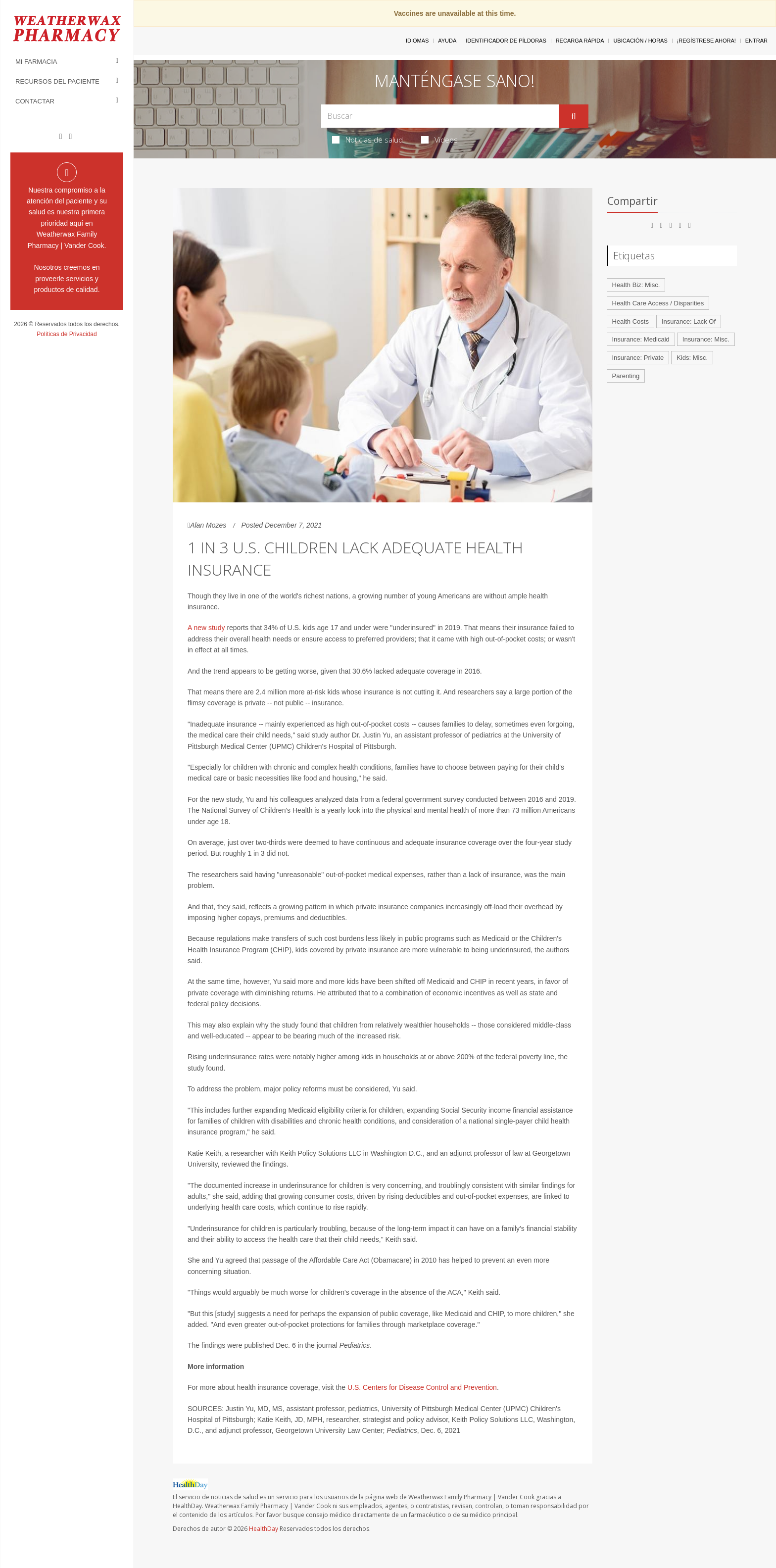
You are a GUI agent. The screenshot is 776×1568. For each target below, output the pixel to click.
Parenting (626, 376)
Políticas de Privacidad (67, 334)
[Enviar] (573, 116)
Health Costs (630, 321)
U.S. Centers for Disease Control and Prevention (422, 1387)
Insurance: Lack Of (689, 321)
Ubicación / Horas (640, 41)
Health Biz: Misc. (636, 285)
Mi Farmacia (36, 61)
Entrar (756, 41)
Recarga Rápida (580, 41)
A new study (206, 628)
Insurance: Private (638, 357)
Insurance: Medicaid (641, 339)
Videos (439, 140)
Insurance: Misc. (705, 339)
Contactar (34, 101)
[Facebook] (60, 137)
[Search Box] (440, 116)
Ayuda (447, 41)
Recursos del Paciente (57, 81)
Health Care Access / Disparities (658, 303)
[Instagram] (70, 137)
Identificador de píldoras (506, 41)
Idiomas (417, 41)
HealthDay (263, 1528)
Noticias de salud (367, 140)
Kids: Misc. (692, 357)
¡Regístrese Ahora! (706, 41)
